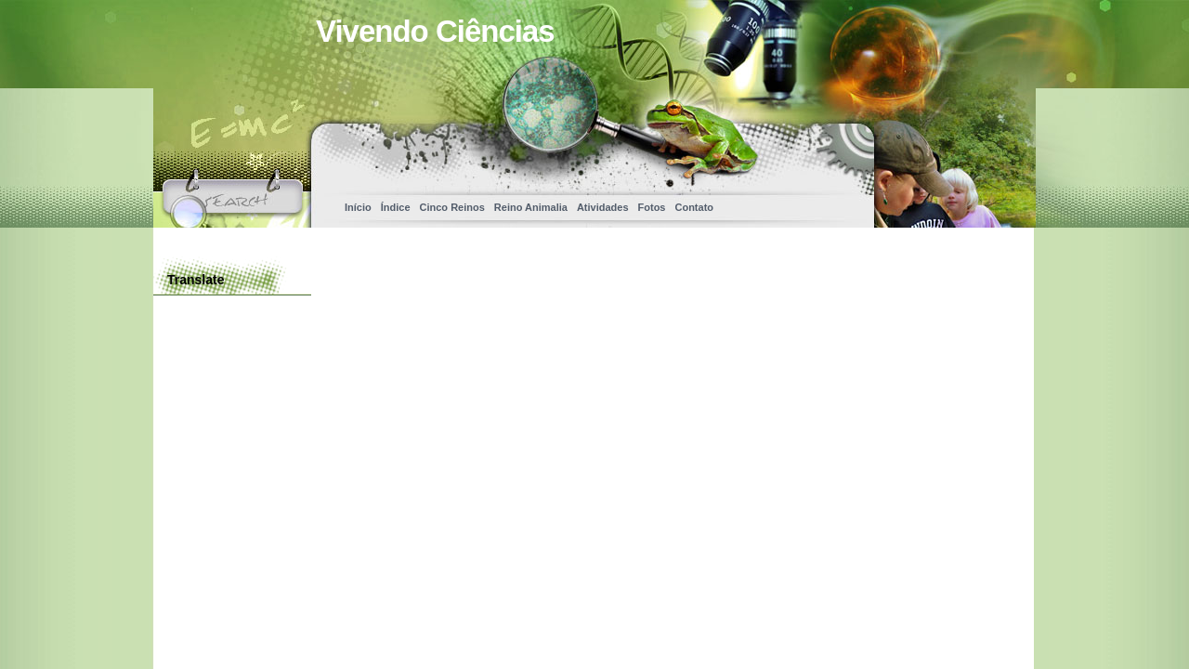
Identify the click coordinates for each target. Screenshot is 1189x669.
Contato (693, 207)
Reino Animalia (531, 207)
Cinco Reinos (452, 207)
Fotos (652, 207)
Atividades (603, 207)
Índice (396, 207)
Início (358, 207)
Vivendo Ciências (435, 31)
